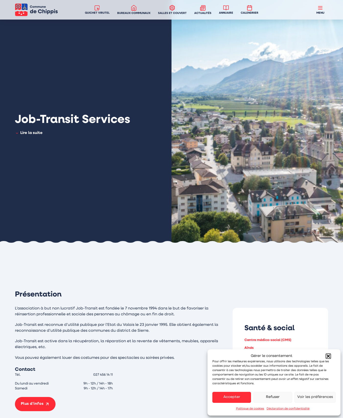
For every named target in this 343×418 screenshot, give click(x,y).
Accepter (231, 397)
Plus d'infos (32, 404)
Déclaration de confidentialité (288, 408)
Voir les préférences (315, 397)
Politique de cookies (250, 408)
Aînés (249, 348)
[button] (328, 356)
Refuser (273, 397)
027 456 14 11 (103, 375)
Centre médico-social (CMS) (267, 340)
